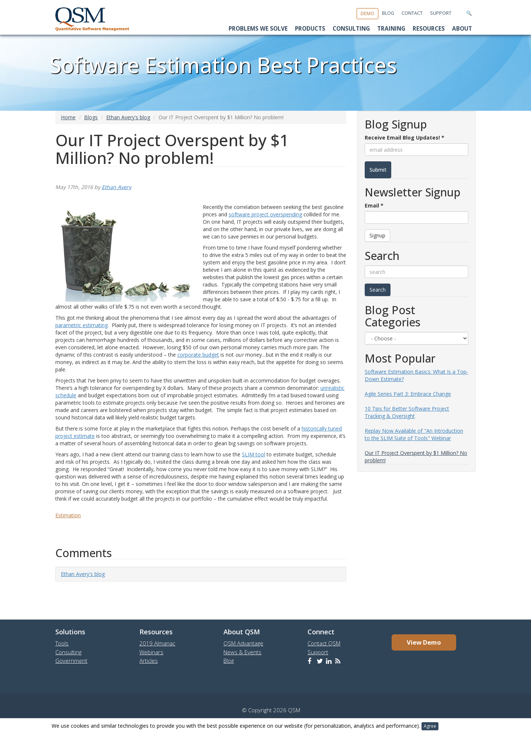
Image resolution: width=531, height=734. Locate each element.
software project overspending (265, 214)
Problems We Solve (258, 28)
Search (377, 289)
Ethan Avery (116, 187)
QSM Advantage (243, 643)
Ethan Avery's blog (128, 117)
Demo (367, 13)
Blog (388, 13)
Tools (62, 643)
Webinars (151, 652)
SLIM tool (253, 454)
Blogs (91, 117)
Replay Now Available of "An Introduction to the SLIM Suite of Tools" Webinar (414, 434)
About (462, 28)
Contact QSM (324, 643)
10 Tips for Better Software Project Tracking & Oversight (407, 412)
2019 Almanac (157, 643)
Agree (430, 726)
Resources (429, 28)
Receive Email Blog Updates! (404, 137)
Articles (148, 660)
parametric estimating (81, 325)
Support (440, 13)
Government (71, 660)
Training (391, 28)
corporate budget (198, 354)
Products (310, 28)
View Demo (424, 642)
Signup (377, 235)
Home (68, 117)
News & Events (242, 652)
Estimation (68, 515)
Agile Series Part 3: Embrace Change (408, 393)
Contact (412, 13)
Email (374, 205)
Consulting (351, 28)
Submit (377, 169)
